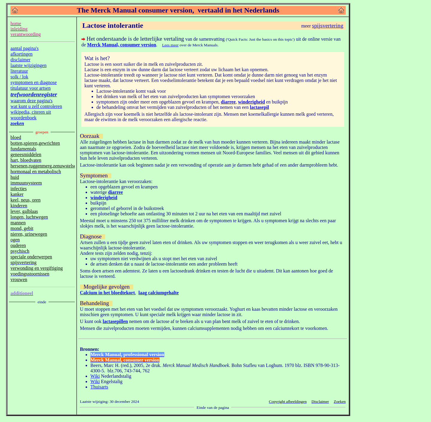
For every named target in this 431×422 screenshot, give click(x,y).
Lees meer (170, 45)
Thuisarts (99, 386)
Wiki (95, 376)
